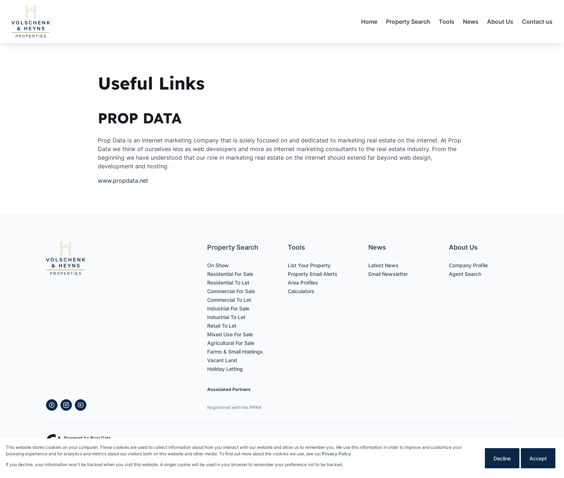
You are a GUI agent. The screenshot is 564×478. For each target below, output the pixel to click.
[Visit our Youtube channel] (80, 405)
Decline (502, 458)
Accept (538, 458)
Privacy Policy (336, 453)
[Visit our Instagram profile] (66, 405)
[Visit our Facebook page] (52, 405)
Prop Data (100, 438)
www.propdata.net (123, 180)
